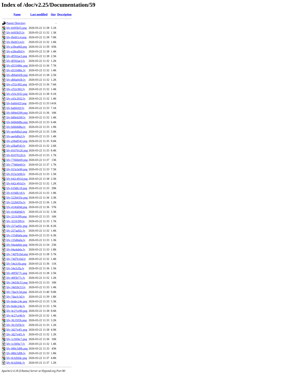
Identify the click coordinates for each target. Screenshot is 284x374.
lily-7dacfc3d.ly (15, 296)
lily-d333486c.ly (16, 70)
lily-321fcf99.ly (15, 221)
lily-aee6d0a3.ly (15, 136)
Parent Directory (16, 23)
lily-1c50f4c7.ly (15, 343)
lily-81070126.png (17, 150)
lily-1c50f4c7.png (16, 339)
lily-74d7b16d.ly (16, 258)
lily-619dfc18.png (16, 188)
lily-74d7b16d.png (17, 254)
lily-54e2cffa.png (16, 263)
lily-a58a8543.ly (15, 145)
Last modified (39, 14)
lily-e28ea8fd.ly (15, 51)
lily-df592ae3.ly (15, 60)
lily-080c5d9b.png (17, 348)
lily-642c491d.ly (16, 183)
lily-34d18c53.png (17, 282)
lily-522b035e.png (17, 197)
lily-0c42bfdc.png (16, 357)
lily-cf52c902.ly (15, 89)
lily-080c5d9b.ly (16, 353)
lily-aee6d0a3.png (16, 131)
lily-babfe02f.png (16, 103)
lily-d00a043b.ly (16, 79)
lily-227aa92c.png (16, 225)
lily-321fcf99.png (16, 216)
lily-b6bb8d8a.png (17, 122)
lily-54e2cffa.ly (15, 268)
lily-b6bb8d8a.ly (16, 126)
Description (64, 14)
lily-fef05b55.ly (15, 32)
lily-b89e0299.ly (16, 117)
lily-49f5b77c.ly (15, 277)
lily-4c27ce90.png (16, 310)
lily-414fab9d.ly (15, 211)
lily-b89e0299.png (17, 112)
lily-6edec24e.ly (15, 306)
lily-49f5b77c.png (16, 273)
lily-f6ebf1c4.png (16, 37)
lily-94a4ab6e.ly (15, 249)
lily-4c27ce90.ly (15, 315)
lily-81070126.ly (16, 155)
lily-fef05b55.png (16, 27)
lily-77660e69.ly (16, 164)
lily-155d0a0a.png (17, 235)
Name (17, 14)
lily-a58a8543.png (17, 141)
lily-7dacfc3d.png (16, 291)
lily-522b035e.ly (16, 202)
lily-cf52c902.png (16, 84)
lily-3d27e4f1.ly (15, 334)
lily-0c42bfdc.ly (15, 362)
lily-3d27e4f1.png (16, 329)
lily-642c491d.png (17, 178)
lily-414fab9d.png (16, 207)
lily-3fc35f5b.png (16, 320)
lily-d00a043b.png (17, 75)
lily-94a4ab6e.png (16, 244)
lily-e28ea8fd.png (16, 46)
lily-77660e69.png (17, 159)
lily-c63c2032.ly (15, 98)
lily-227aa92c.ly (15, 230)
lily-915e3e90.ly (15, 174)
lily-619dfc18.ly (15, 192)
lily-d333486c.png (17, 65)
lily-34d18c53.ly (16, 287)
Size (53, 14)
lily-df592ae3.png (16, 56)
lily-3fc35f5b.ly (15, 324)
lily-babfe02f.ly (15, 108)
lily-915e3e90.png (17, 169)
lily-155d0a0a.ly (15, 240)
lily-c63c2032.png (17, 93)
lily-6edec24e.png (16, 301)
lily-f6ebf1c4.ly (15, 42)
